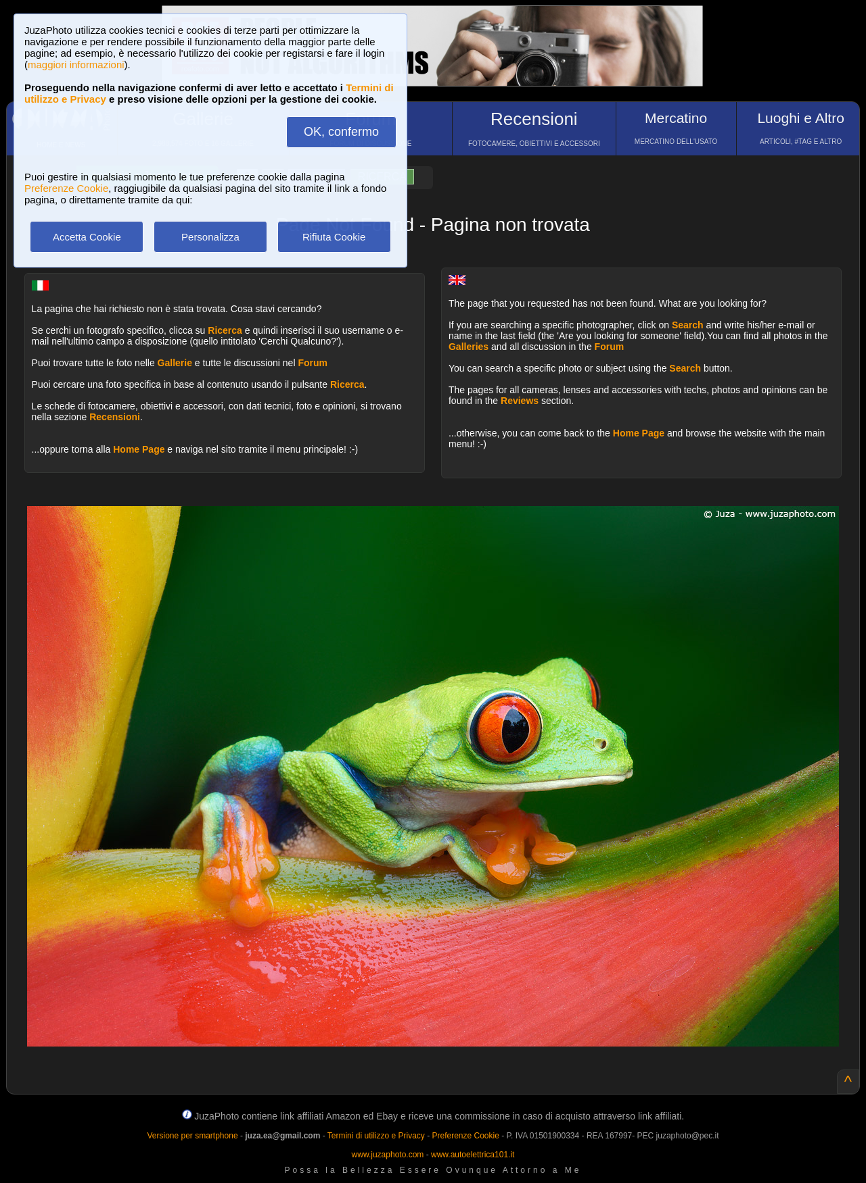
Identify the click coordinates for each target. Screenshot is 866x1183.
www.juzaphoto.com (388, 1154)
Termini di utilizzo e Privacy (376, 1135)
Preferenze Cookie (66, 188)
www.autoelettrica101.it (472, 1154)
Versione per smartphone (192, 1135)
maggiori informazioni (76, 64)
